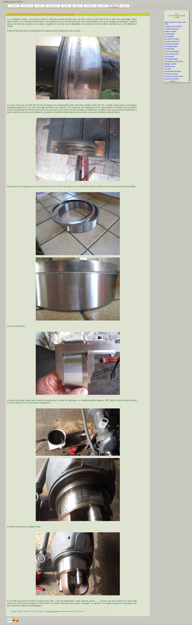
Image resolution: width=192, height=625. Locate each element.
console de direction (172, 44)
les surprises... (170, 36)
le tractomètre (169, 49)
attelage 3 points (170, 64)
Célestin (27, 6)
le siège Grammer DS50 (173, 26)
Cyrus (39, 6)
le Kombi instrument (172, 29)
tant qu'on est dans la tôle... (174, 76)
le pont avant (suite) (172, 54)
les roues (168, 69)
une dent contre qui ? (172, 41)
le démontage (169, 34)
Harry (66, 6)
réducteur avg (169, 66)
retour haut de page (52, 611)
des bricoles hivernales (173, 71)
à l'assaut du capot (171, 74)
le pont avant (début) (172, 51)
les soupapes (169, 56)
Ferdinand (53, 6)
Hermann (90, 6)
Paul (114, 6)
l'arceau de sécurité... (172, 79)
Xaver (124, 6)
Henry (78, 6)
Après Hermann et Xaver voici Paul (175, 23)
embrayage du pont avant (174, 61)
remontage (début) (171, 59)
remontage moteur (171, 46)
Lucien (103, 6)
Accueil (13, 6)
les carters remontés (172, 39)
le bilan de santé (170, 31)
